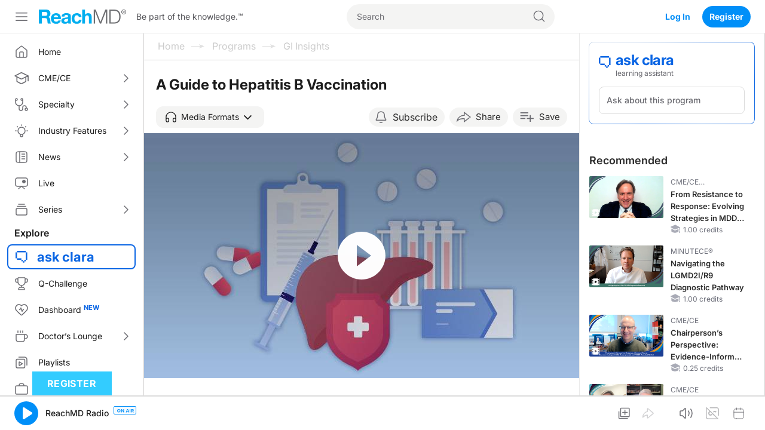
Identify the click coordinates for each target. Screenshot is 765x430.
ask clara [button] (65, 257)
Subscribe (415, 117)
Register (726, 16)
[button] (210, 117)
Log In (677, 16)
